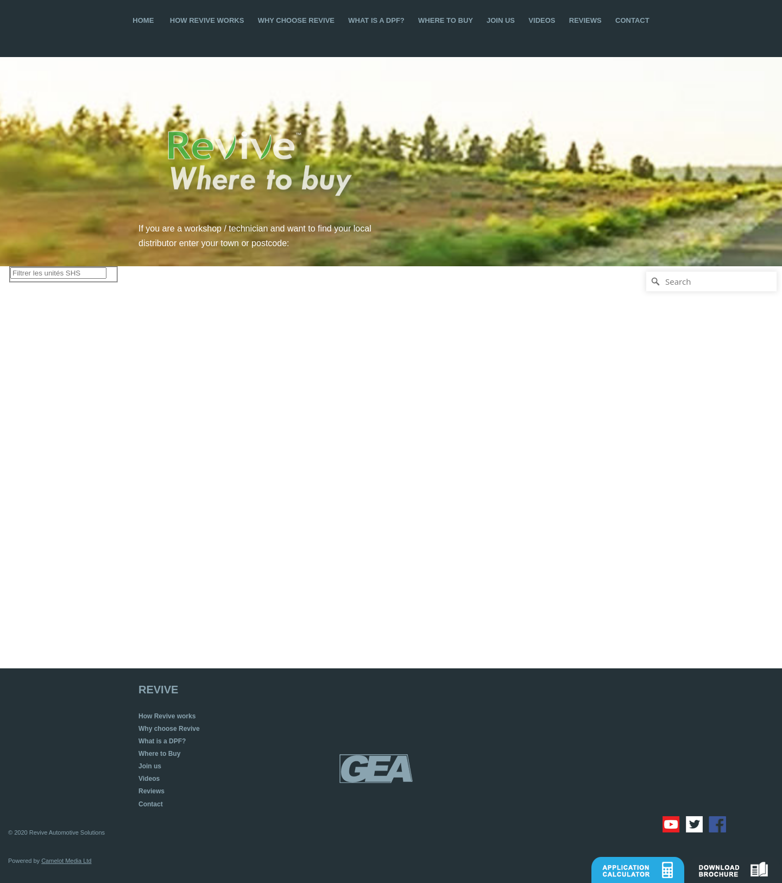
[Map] (391, 467)
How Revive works (166, 716)
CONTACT (632, 20)
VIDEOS (541, 20)
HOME (143, 20)
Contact (150, 804)
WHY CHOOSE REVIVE (296, 20)
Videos (149, 778)
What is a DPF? (162, 741)
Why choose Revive (169, 728)
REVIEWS (585, 20)
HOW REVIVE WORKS (207, 20)
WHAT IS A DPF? (378, 20)
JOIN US (501, 20)
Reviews (151, 791)
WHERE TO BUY (445, 20)
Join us (149, 766)
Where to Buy (159, 753)
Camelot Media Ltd (66, 860)
